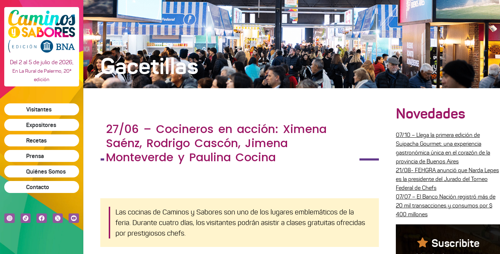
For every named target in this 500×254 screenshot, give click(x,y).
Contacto (37, 186)
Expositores (41, 124)
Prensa (35, 155)
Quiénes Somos (46, 171)
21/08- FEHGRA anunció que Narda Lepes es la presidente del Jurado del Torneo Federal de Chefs (447, 179)
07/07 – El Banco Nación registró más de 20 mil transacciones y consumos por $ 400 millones (445, 205)
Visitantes (39, 109)
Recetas (36, 140)
